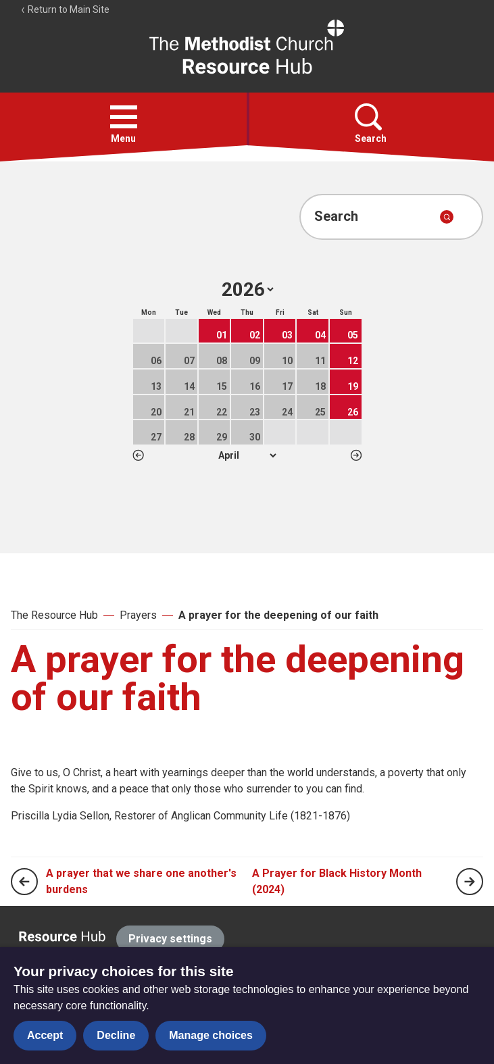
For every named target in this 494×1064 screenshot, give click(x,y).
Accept (45, 1035)
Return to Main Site (64, 9)
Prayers (138, 615)
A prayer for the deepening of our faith (278, 615)
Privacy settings (170, 938)
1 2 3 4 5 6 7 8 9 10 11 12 (247, 455)
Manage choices (211, 1035)
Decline (116, 1035)
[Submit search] (446, 217)
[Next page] (469, 881)
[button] (123, 116)
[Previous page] (24, 881)
